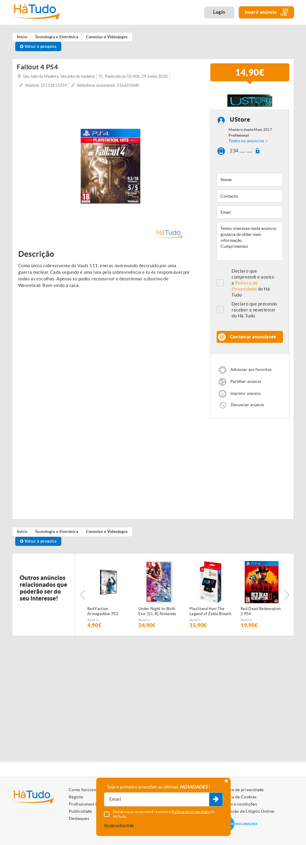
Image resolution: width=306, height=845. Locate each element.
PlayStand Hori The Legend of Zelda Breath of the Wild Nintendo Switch (210, 611)
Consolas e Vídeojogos (107, 531)
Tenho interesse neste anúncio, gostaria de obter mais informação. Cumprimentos (250, 241)
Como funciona (84, 789)
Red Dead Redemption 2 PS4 (261, 611)
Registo (76, 796)
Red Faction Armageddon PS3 (103, 611)
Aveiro (92, 620)
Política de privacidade (241, 789)
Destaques (79, 818)
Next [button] (286, 595)
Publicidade (80, 811)
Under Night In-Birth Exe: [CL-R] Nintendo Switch (157, 611)
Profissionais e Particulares (96, 804)
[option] (110, 166)
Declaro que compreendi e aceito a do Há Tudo (253, 282)
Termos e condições (238, 804)
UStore (240, 119)
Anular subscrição (119, 825)
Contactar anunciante (253, 336)
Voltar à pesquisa (38, 46)
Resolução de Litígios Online (246, 811)
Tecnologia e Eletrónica (56, 531)
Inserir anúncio (266, 12)
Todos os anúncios (246, 140)
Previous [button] (82, 595)
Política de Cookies (238, 796)
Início (22, 531)
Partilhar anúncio (245, 382)
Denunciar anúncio (247, 405)
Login (219, 12)
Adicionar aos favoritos (251, 370)
